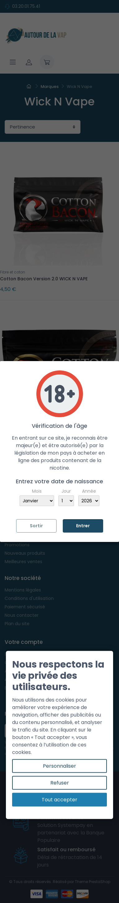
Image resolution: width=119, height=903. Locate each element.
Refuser (59, 782)
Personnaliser (59, 766)
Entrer (83, 526)
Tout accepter (59, 799)
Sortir (36, 526)
